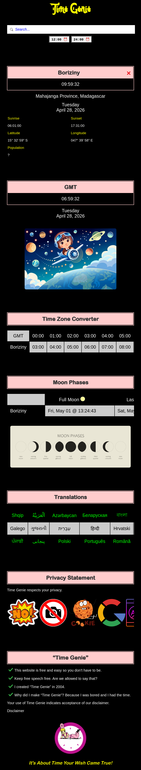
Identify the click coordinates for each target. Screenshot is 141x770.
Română (122, 541)
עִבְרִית (64, 528)
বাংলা (122, 514)
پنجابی (38, 541)
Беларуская (94, 515)
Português (94, 541)
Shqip (18, 515)
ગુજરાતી (38, 528)
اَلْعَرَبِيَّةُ (38, 515)
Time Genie (71, 9)
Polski (64, 541)
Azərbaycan (64, 515)
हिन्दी (95, 528)
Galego (17, 528)
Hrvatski (122, 528)
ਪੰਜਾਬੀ (17, 541)
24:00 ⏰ (82, 39)
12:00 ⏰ (59, 39)
